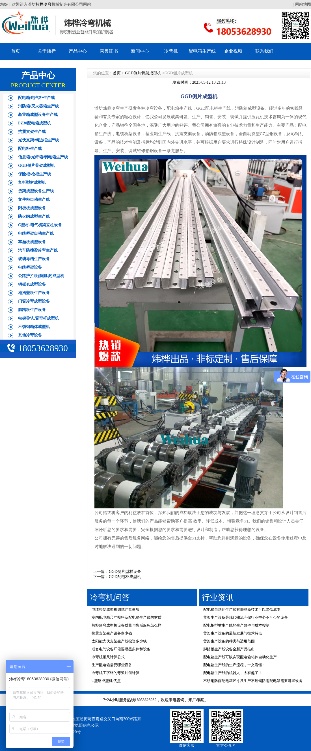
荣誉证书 (109, 51)
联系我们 (264, 51)
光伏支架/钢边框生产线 (38, 140)
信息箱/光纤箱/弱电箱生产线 (43, 157)
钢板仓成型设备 (32, 284)
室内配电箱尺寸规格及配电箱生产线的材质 (126, 617)
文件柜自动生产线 (34, 199)
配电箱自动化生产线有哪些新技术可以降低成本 (241, 609)
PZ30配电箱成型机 (34, 123)
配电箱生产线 (202, 51)
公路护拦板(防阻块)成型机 (41, 276)
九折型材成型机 (32, 182)
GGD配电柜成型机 (125, 577)
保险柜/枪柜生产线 (34, 174)
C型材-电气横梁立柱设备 (40, 225)
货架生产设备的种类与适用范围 (229, 641)
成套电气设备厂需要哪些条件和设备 (121, 649)
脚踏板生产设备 (32, 310)
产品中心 (78, 51)
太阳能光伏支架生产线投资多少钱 (119, 641)
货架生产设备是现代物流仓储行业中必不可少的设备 (245, 617)
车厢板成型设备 (32, 242)
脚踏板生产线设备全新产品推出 (229, 649)
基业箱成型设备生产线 (38, 115)
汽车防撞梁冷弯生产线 (38, 250)
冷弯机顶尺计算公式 (108, 657)
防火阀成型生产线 (34, 216)
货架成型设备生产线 (36, 191)
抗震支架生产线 (32, 132)
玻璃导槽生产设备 (34, 259)
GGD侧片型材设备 (125, 571)
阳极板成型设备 (32, 208)
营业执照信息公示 (83, 725)
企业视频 (233, 51)
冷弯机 (171, 51)
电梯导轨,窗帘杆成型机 (38, 318)
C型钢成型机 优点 (106, 681)
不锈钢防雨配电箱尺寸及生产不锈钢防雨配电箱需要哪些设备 (253, 681)
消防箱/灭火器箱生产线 (38, 106)
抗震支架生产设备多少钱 (112, 633)
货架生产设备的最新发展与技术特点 (232, 633)
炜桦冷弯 (43, 4)
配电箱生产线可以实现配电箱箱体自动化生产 (240, 657)
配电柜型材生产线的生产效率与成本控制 (236, 625)
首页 (15, 51)
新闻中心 (140, 51)
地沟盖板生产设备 (34, 293)
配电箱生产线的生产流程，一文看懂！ (234, 665)
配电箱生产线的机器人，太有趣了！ (232, 673)
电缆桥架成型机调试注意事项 (115, 609)
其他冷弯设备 (30, 335)
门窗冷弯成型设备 (34, 301)
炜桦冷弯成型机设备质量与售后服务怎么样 (126, 625)
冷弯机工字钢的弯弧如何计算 (115, 673)
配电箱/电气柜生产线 (36, 98)
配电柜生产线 (30, 148)
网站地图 (303, 4)
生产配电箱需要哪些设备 (112, 665)
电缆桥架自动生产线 (36, 233)
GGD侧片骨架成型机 (36, 165)
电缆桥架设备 (30, 267)
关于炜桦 (47, 51)
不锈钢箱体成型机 (34, 327)
